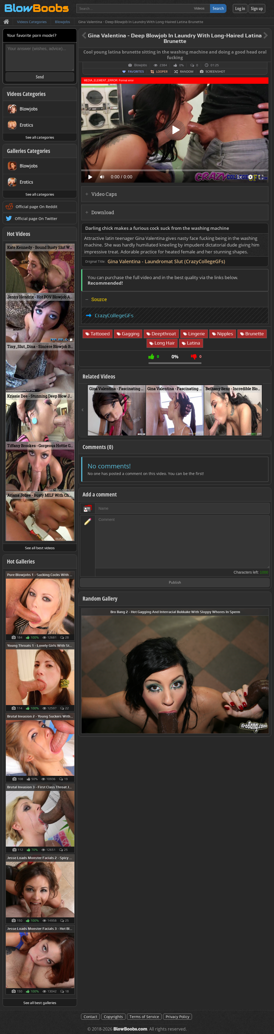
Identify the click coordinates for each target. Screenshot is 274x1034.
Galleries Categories (28, 151)
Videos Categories (26, 94)
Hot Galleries (21, 561)
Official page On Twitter (36, 218)
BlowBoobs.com (130, 1029)
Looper (162, 71)
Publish (175, 582)
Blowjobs (140, 65)
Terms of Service (144, 1016)
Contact (90, 1016)
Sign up (257, 8)
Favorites (136, 71)
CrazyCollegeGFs (114, 315)
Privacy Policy (177, 1016)
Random (186, 71)
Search (218, 8)
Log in (240, 8)
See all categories (39, 137)
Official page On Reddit (36, 206)
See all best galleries (39, 1003)
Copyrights (113, 1016)
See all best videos (40, 548)
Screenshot (215, 71)
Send (40, 77)
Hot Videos (18, 233)
